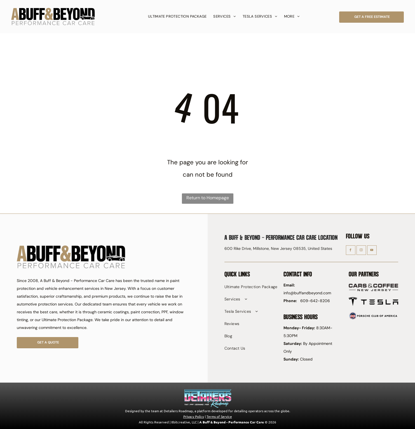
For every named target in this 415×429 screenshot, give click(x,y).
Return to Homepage (207, 198)
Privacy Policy (193, 416)
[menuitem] (177, 16)
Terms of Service (219, 416)
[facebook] (350, 250)
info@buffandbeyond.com (307, 292)
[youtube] (372, 250)
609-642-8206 (315, 300)
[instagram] (361, 250)
